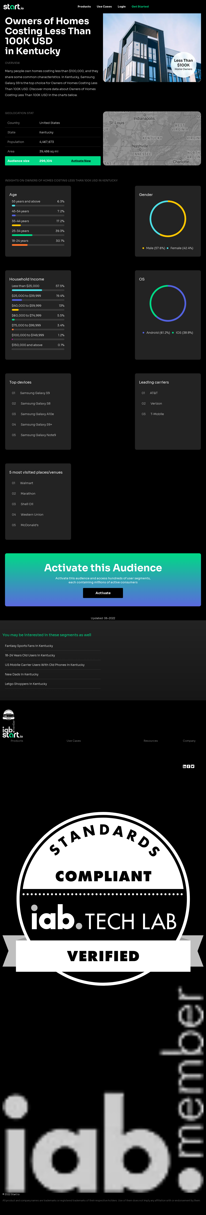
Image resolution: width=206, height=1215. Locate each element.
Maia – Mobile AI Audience (28, 747)
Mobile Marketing (78, 761)
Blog (144, 754)
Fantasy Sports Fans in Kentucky (29, 646)
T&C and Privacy (152, 761)
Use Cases (104, 6)
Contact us (148, 767)
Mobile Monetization (81, 767)
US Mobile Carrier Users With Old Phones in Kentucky (45, 665)
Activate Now (81, 161)
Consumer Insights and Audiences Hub (93, 747)
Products (84, 6)
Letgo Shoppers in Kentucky (26, 684)
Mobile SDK (18, 781)
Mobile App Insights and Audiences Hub (94, 754)
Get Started (140, 6)
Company (189, 741)
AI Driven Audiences (24, 761)
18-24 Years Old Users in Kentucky (30, 655)
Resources (151, 741)
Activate (103, 593)
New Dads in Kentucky (21, 674)
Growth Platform (22, 774)
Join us (188, 754)
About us (189, 747)
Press (186, 761)
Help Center (149, 774)
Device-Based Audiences (28, 754)
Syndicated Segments (25, 767)
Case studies (150, 747)
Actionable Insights (24, 787)
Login (122, 6)
